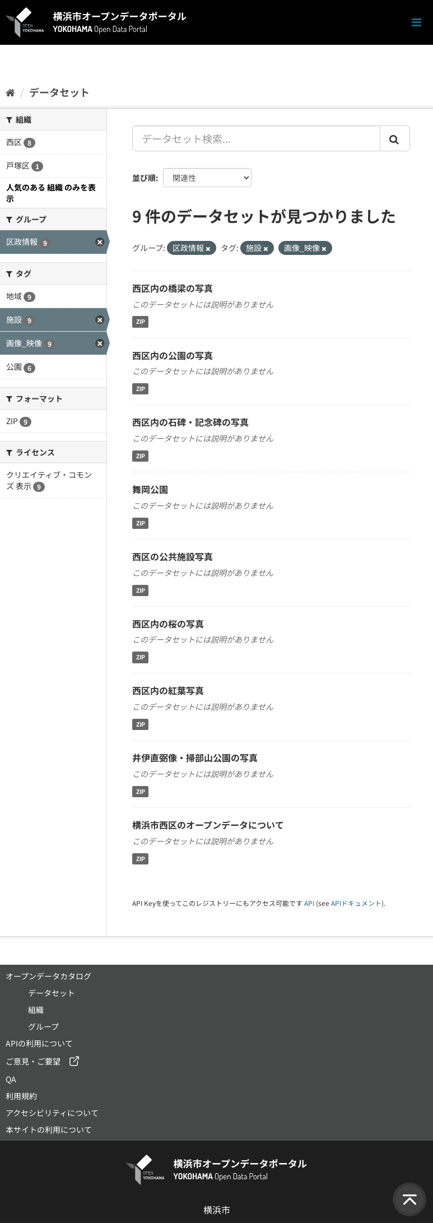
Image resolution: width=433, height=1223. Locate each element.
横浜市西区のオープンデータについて (208, 824)
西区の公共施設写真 (172, 556)
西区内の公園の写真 (172, 355)
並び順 (144, 177)
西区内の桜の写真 (168, 623)
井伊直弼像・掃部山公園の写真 (195, 757)
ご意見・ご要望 (33, 1061)
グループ (43, 1026)
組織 (36, 1009)
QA (11, 1079)
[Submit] (395, 138)
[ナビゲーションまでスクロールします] (416, 22)
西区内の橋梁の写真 (172, 288)
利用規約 (21, 1095)
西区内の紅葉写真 (168, 690)
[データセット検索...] (256, 138)
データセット (59, 92)
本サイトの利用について (49, 1129)
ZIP (140, 322)
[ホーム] (10, 92)
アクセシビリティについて (52, 1112)
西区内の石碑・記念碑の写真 (190, 422)
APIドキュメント (356, 903)
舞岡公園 (150, 489)
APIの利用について (39, 1043)
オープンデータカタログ (48, 976)
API (309, 903)
